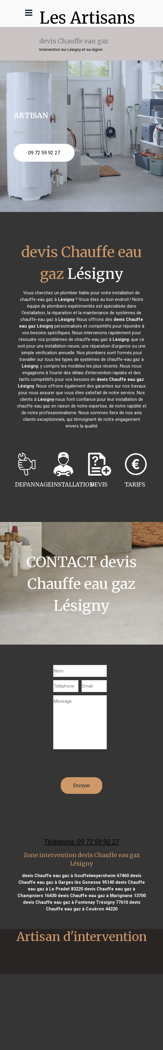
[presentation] (99, 765)
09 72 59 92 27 (44, 153)
